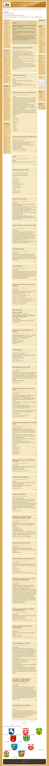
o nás (4, 8)
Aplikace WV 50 (17, 568)
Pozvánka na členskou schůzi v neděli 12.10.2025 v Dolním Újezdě (24, 579)
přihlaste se (40, 9)
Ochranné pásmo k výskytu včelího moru (24, 136)
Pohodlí (15, 126)
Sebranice (16, 129)
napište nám (35, 9)
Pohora (15, 127)
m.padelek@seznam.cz (19, 360)
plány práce (13, 8)
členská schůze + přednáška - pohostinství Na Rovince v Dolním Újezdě (7, 61)
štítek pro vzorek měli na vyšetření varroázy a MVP (42, 72)
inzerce (30, 9)
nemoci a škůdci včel (20, 9)
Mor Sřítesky (16, 449)
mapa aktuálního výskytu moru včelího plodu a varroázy (42, 43)
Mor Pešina (16, 453)
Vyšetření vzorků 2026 (19, 494)
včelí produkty (13, 9)
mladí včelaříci (19, 8)
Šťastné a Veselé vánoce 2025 (21, 543)
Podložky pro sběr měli (19, 75)
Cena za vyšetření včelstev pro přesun (21, 415)
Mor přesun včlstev (17, 452)
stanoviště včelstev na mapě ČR (42, 34)
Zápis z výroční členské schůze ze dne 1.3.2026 (24, 285)
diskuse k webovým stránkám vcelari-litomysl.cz (42, 96)
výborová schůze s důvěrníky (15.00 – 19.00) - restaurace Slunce (7, 67)
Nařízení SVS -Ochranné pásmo (20, 150)
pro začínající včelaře (26, 8)
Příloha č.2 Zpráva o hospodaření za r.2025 (22, 298)
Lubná (15, 125)
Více (44, 100)
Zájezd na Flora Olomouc (20, 199)
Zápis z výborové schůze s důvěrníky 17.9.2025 (23, 620)
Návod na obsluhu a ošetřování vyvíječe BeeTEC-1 (24, 572)
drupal (27, 762)
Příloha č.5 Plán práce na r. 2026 (20, 302)
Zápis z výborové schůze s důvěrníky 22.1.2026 (23, 460)
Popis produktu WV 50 (18, 571)
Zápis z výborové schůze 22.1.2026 (21, 471)
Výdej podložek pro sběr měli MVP (22, 47)
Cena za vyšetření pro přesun (19, 416)
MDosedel (18, 77)
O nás (14, 23)
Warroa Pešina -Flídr (18, 488)
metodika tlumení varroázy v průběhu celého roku (42, 50)
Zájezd (14, 156)
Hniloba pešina (17, 447)
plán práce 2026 (17, 310)
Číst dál (35, 43)
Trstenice (15, 130)
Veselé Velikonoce (18, 266)
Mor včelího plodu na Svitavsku (22, 705)
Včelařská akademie (18, 249)
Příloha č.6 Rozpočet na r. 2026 (20, 303)
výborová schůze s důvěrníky (10, 17)
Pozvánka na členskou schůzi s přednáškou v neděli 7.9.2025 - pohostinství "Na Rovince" (22, 680)
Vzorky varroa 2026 (17, 510)
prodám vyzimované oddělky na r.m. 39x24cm (23, 330)
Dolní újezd (16, 118)
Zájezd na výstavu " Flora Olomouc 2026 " (24, 226)
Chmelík (15, 121)
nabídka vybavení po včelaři (21, 169)
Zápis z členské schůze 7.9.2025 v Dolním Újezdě (22, 626)
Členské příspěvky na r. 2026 (21, 643)
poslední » (25, 722)
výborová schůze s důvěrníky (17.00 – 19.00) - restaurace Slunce (7, 54)
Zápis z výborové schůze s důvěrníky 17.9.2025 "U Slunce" (23, 609)
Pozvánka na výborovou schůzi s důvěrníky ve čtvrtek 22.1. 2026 (22, 517)
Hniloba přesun (17, 448)
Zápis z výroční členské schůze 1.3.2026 (22, 295)
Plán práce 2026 (17, 382)
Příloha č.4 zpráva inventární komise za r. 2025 (23, 301)
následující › (32, 721)
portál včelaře (42, 28)
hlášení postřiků (34, 8)
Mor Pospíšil (16, 451)
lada (17, 333)
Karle (15, 123)
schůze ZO (8, 8)
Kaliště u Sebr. (16, 122)
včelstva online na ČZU (41, 38)
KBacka (18, 251)
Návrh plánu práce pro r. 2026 (21, 367)
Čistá (15, 116)
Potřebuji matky (17, 349)
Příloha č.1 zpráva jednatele (19, 296)
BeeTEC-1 (16, 569)
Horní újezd (16, 119)
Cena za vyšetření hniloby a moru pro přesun (23, 389)
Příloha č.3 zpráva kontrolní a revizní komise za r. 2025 (24, 299)
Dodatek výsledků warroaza (21, 477)
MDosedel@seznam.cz (20, 214)
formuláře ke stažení (41, 8)
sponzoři (26, 9)
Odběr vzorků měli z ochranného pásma (24, 92)
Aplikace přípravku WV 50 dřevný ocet (24, 558)
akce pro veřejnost (7, 9)
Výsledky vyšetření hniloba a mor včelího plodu (24, 423)
